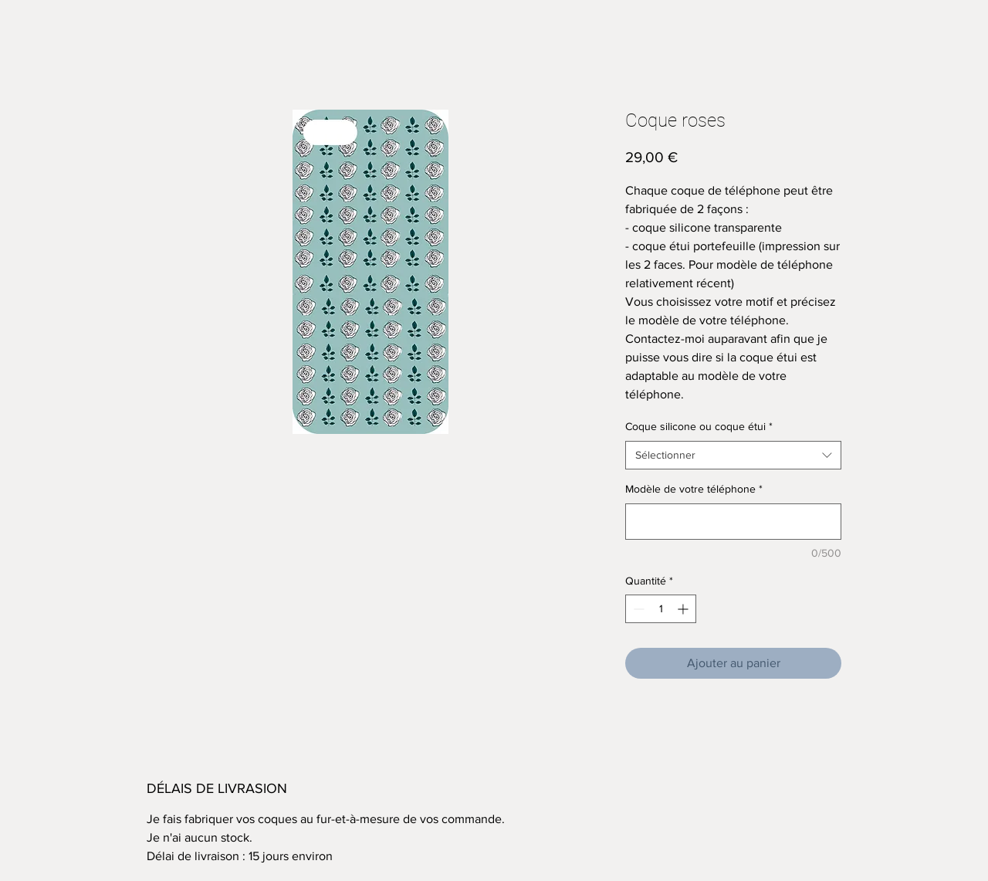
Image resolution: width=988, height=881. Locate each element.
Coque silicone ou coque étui (699, 426)
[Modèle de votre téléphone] (733, 521)
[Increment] (684, 608)
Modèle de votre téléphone (694, 489)
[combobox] (733, 455)
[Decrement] (637, 608)
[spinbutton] (661, 608)
